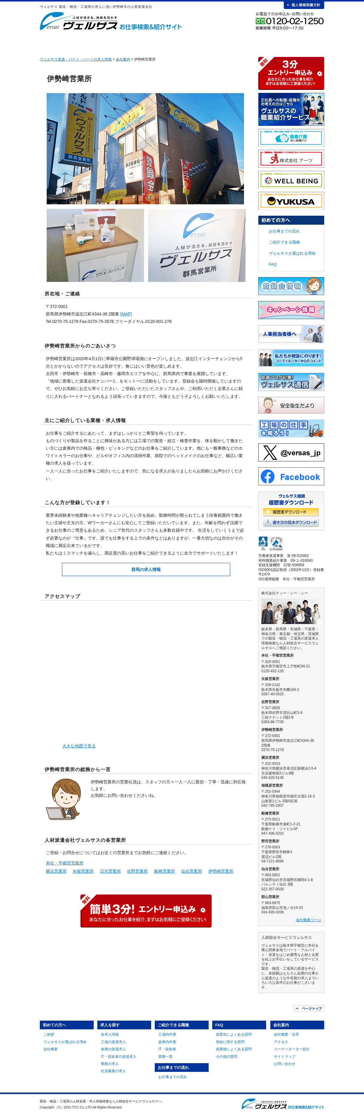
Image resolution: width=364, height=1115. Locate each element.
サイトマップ (284, 1056)
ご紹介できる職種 (169, 42)
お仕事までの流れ (214, 42)
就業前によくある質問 (234, 1034)
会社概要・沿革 (286, 1034)
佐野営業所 (137, 871)
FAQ (258, 42)
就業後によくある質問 (234, 1049)
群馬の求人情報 (146, 569)
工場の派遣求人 (113, 1042)
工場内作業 (167, 1034)
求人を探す (125, 42)
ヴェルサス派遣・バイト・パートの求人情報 (76, 59)
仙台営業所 (191, 871)
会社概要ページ (308, 920)
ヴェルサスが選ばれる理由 (292, 253)
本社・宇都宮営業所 (65, 863)
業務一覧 (165, 1056)
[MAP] (126, 314)
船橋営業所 (164, 871)
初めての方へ (81, 42)
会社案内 (302, 42)
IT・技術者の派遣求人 (118, 1056)
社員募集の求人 (113, 1071)
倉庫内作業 (167, 1042)
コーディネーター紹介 (292, 1049)
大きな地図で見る (79, 746)
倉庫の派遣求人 (113, 1049)
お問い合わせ (284, 1064)
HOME (49, 42)
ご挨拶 (48, 1034)
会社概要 (50, 1049)
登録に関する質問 (230, 1042)
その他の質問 (226, 1056)
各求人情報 (110, 1034)
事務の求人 (110, 1064)
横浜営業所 (56, 871)
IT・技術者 (167, 1049)
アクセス (281, 1042)
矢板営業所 (83, 871)
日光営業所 (110, 871)
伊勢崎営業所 (220, 871)
